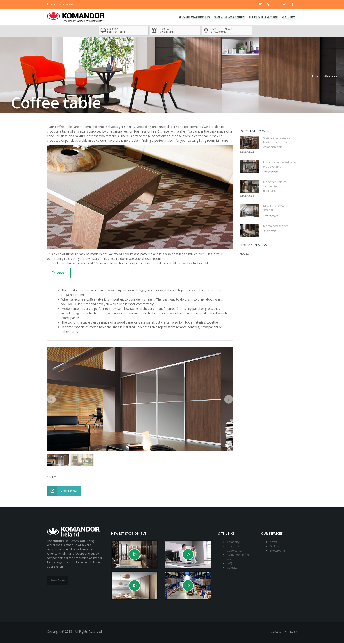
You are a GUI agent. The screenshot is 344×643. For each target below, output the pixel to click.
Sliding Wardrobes (194, 17)
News (273, 542)
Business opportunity (234, 548)
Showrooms (278, 550)
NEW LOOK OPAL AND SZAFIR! (277, 208)
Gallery (288, 17)
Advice (58, 272)
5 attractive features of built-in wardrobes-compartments (278, 142)
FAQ (229, 563)
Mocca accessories (275, 226)
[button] (51, 399)
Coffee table (329, 76)
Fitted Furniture (263, 17)
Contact (232, 568)
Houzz (244, 253)
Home (315, 76)
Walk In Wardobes (229, 17)
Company (233, 542)
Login (293, 632)
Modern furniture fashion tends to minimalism (274, 186)
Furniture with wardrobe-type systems (279, 164)
